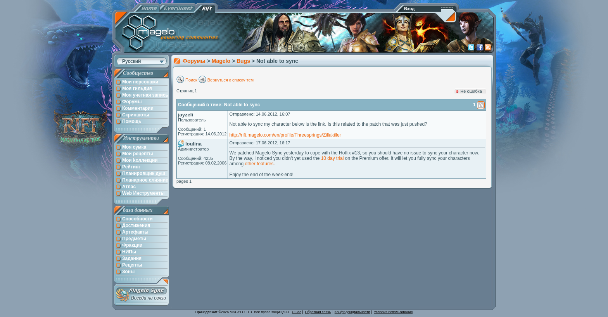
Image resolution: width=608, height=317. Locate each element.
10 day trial (332, 158)
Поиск (191, 80)
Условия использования (393, 312)
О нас (296, 312)
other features (259, 163)
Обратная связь (318, 312)
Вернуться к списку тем (230, 80)
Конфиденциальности (352, 312)
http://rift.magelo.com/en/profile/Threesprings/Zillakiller (285, 135)
